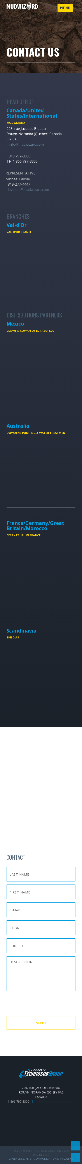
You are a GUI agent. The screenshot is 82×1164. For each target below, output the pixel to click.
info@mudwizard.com (26, 144)
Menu (65, 7)
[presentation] (40, 1004)
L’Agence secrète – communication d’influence (41, 1159)
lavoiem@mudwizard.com (25, 189)
